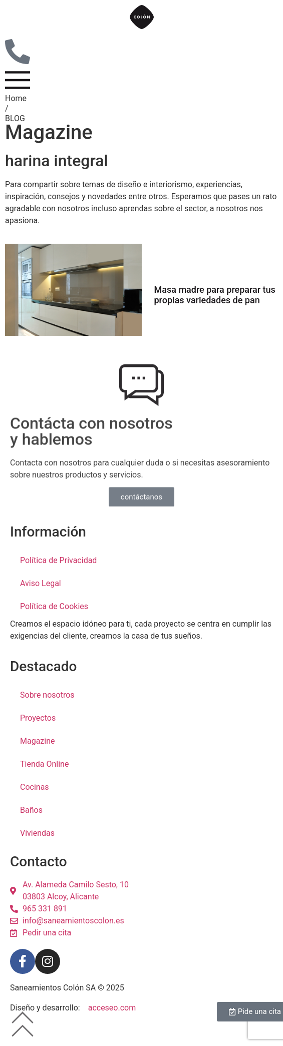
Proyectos (38, 730)
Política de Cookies (54, 618)
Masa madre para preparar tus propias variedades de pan (214, 307)
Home (16, 110)
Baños (31, 822)
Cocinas (34, 799)
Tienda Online (44, 776)
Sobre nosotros (47, 707)
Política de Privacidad (58, 572)
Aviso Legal (40, 595)
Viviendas (37, 845)
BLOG (15, 130)
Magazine (37, 753)
